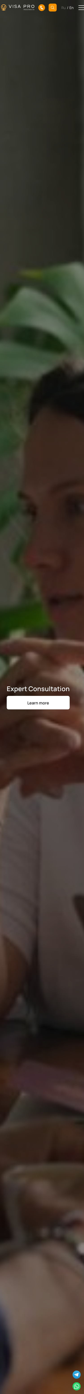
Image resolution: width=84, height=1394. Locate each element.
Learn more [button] (38, 703)
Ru (63, 7)
